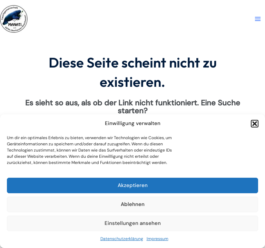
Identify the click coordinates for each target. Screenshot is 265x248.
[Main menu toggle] (258, 19)
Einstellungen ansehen (133, 223)
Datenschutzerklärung (121, 238)
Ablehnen (133, 204)
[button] (254, 123)
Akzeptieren (133, 185)
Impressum (157, 238)
